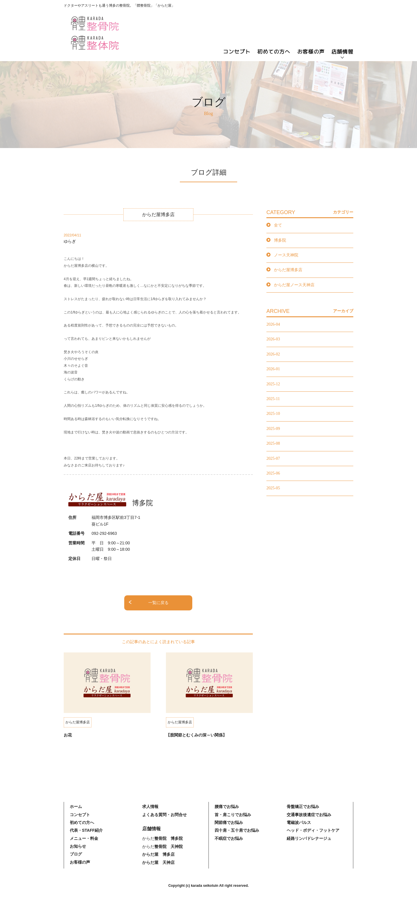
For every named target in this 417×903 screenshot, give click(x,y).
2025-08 (273, 443)
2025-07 (273, 458)
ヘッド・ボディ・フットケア (313, 830)
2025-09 (273, 428)
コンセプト (236, 51)
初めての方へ (273, 51)
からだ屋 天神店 (158, 862)
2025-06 (273, 473)
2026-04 (273, 324)
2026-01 (273, 369)
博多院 (280, 240)
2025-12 (273, 384)
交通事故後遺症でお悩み (309, 814)
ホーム (76, 806)
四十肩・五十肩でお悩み (237, 830)
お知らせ (78, 846)
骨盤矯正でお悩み (303, 806)
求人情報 (150, 806)
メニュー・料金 (84, 838)
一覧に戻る (158, 603)
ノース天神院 (286, 255)
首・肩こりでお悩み (233, 814)
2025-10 (273, 413)
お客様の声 (311, 51)
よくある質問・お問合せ (164, 814)
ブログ (76, 854)
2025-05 (273, 488)
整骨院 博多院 (168, 838)
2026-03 (273, 339)
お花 (68, 735)
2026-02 (273, 354)
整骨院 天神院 (168, 846)
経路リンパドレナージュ (309, 838)
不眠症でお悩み (229, 838)
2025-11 (273, 399)
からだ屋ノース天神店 (294, 285)
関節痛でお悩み (229, 822)
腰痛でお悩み (227, 806)
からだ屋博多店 (288, 270)
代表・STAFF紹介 (86, 830)
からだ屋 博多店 (158, 854)
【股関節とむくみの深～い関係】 (196, 735)
